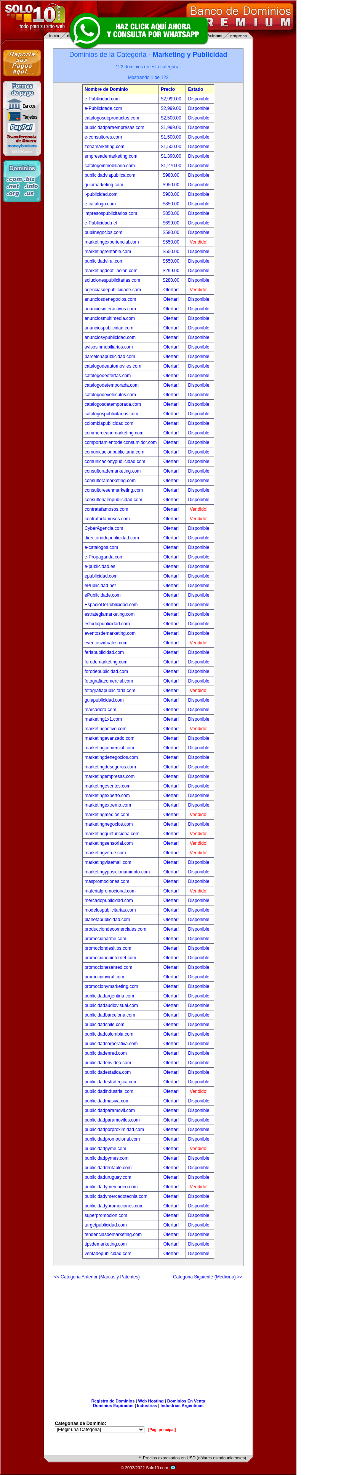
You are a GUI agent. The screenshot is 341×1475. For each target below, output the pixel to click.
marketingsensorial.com (109, 843)
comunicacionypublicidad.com (115, 461)
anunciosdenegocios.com (110, 299)
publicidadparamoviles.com (112, 1120)
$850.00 (172, 204)
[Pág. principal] (162, 1430)
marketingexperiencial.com (112, 242)
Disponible (198, 99)
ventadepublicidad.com (108, 1253)
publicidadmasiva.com (107, 1101)
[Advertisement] (148, 1336)
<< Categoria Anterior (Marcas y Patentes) (97, 1277)
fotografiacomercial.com (109, 681)
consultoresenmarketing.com (114, 490)
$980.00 (172, 175)
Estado (195, 89)
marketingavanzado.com (109, 738)
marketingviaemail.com (108, 862)
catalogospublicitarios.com (111, 413)
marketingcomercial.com (109, 747)
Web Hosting (151, 1401)
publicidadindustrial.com (109, 1091)
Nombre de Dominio (106, 89)
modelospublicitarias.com (110, 910)
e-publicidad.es (100, 566)
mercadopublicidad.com (109, 900)
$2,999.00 (172, 99)
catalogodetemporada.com (112, 385)
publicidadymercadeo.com (111, 1186)
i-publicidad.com (101, 194)
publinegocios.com (103, 232)
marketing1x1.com (103, 719)
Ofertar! (171, 289)
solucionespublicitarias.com (112, 280)
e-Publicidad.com (102, 99)
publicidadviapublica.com (110, 175)
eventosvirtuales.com (106, 643)
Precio (168, 89)
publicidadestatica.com (108, 1072)
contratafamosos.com (106, 509)
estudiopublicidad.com (107, 623)
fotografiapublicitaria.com (110, 690)
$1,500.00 (172, 137)
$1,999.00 (172, 127)
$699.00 (172, 223)
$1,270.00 (172, 165)
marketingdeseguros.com (110, 767)
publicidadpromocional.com (112, 1139)
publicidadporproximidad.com (114, 1129)
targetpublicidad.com (106, 1225)
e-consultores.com (103, 137)
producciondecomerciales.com (115, 929)
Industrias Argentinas (181, 1405)
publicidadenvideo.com (108, 1062)
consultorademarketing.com (113, 471)
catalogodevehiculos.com (110, 394)
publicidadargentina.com (109, 996)
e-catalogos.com (101, 547)
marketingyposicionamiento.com (117, 872)
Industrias (147, 1405)
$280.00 (172, 280)
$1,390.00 (172, 156)
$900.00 (172, 194)
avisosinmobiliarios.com (109, 347)
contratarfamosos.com (107, 518)
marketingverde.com (105, 852)
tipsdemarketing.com (106, 1244)
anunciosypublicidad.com (110, 337)
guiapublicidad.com (104, 700)
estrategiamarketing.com (109, 614)
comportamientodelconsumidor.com (121, 442)
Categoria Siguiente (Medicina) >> (207, 1277)
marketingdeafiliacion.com (111, 270)
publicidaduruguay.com (108, 1177)
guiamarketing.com (104, 184)
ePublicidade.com (103, 595)
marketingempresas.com (109, 776)
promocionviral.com (104, 977)
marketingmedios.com (107, 814)
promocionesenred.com (108, 967)
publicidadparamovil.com (110, 1110)
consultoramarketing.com (110, 480)
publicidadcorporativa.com (111, 1043)
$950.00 (172, 184)
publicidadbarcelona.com (110, 1015)
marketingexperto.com (107, 795)
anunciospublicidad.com (109, 328)
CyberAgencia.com (104, 528)
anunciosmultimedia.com (110, 318)
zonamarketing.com (105, 146)
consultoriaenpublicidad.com (113, 499)
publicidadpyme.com (105, 1148)
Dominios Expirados (113, 1405)
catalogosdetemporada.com (113, 404)
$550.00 (172, 242)
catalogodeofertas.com (108, 375)
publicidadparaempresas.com (114, 127)
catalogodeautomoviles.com (113, 366)
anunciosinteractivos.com (110, 308)
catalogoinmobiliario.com (110, 165)
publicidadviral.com (104, 261)
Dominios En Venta (186, 1401)
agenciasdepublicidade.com (113, 289)
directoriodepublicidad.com (112, 538)
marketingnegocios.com (109, 824)
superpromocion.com (106, 1215)
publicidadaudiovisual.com (111, 1005)
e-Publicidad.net (101, 223)
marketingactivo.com (105, 728)
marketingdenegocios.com (111, 757)
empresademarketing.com (111, 156)
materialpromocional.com (110, 891)
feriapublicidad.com (104, 652)
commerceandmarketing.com (114, 433)
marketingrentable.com (108, 251)
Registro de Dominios (113, 1401)
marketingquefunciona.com (112, 833)
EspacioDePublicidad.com (111, 604)
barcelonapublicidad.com (110, 356)
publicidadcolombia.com (109, 1034)
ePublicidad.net (100, 585)
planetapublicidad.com (107, 919)
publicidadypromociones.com (114, 1206)
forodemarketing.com (106, 662)
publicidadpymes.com (106, 1158)
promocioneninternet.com (110, 957)
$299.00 (172, 270)
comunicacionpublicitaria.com (114, 452)
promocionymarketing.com (111, 986)
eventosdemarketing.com (110, 633)
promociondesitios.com (108, 948)
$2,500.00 (172, 118)
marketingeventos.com (108, 786)
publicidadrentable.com (108, 1167)
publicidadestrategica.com (111, 1081)
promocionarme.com (105, 938)
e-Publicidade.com (103, 108)
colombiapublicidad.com (109, 423)
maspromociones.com (107, 881)
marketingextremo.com (108, 805)
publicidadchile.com (105, 1024)
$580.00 (172, 232)
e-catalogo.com (100, 204)
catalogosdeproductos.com (112, 118)
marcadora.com (100, 709)
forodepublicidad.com (106, 671)
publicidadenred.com (106, 1053)
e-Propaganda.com (104, 557)
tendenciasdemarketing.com (113, 1234)
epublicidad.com (101, 576)
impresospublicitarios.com (111, 213)
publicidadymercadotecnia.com (116, 1196)
